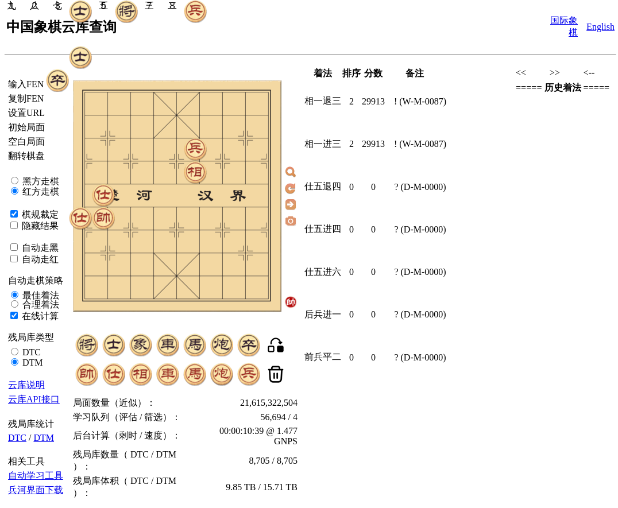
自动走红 (39, 259)
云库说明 (26, 385)
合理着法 (39, 304)
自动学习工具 (35, 475)
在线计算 (39, 316)
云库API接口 (34, 399)
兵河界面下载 (35, 490)
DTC (30, 352)
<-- (589, 72)
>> (554, 72)
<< (520, 72)
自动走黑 (39, 248)
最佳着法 (39, 295)
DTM (31, 362)
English (600, 27)
